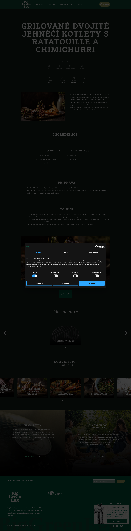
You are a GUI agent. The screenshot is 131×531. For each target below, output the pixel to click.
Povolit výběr (65, 283)
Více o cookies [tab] (93, 253)
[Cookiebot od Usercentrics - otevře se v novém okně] (97, 246)
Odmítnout (39, 283)
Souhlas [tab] (38, 253)
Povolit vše (92, 283)
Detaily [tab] (65, 253)
